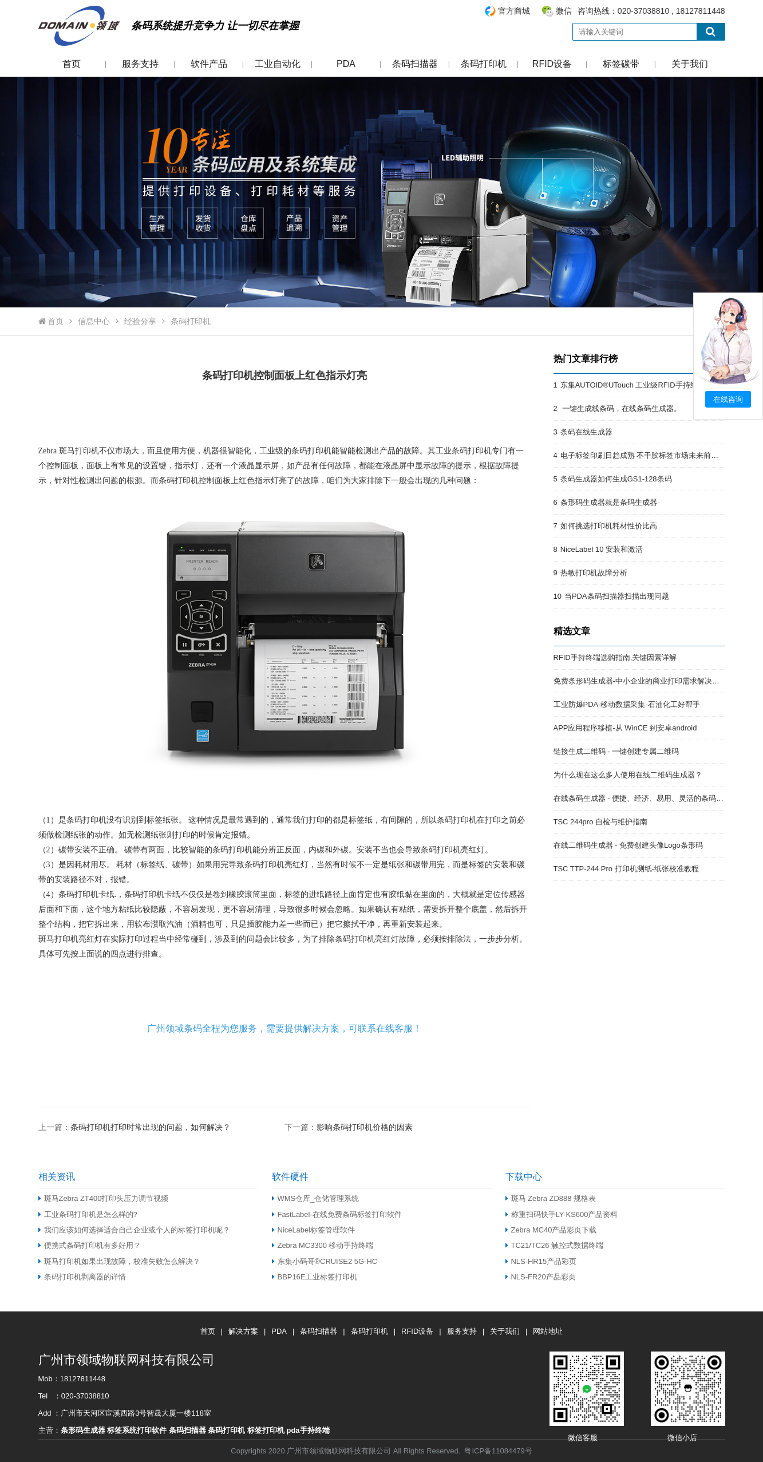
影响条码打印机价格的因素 (365, 1127)
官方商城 (514, 10)
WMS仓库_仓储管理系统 (315, 1198)
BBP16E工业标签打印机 (315, 1277)
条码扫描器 (415, 64)
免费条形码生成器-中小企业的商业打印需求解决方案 (640, 681)
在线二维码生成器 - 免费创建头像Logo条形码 (628, 845)
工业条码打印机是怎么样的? (87, 1214)
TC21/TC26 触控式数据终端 (554, 1245)
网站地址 (548, 1331)
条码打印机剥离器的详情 (82, 1277)
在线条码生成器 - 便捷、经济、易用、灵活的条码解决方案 (650, 798)
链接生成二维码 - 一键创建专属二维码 (616, 751)
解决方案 (243, 1331)
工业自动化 (278, 64)
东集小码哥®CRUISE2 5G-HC (325, 1261)
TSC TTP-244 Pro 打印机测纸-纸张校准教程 (626, 868)
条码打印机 (484, 64)
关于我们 (689, 64)
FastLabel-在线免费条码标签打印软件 (337, 1214)
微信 (564, 10)
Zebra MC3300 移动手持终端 (323, 1245)
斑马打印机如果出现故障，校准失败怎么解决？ (119, 1261)
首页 (71, 64)
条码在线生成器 (586, 432)
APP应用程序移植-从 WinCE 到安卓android (625, 728)
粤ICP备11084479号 (498, 1451)
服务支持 (140, 64)
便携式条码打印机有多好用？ (89, 1245)
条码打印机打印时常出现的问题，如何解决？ (151, 1127)
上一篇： (135, 1127)
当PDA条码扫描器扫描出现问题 (616, 596)
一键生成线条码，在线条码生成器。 (621, 408)
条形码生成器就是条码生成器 (608, 502)
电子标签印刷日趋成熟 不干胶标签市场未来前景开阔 (647, 455)
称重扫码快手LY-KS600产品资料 (561, 1214)
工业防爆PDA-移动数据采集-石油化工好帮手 (627, 704)
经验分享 (140, 321)
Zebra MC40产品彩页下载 (551, 1230)
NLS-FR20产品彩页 (540, 1277)
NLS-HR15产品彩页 (541, 1261)
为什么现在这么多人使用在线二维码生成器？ (628, 774)
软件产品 (209, 64)
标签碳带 (621, 64)
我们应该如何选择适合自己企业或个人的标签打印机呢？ (134, 1230)
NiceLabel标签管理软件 (313, 1230)
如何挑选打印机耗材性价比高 (608, 525)
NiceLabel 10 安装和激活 (601, 549)
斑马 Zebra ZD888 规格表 (550, 1198)
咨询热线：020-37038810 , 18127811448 (604, 11)
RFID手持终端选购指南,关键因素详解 (615, 657)
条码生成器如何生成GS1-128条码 (616, 479)
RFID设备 (552, 64)
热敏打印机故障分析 (593, 572)
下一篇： (348, 1127)
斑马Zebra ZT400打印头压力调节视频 (103, 1198)
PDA (346, 64)
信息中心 (94, 321)
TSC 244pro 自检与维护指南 (600, 821)
